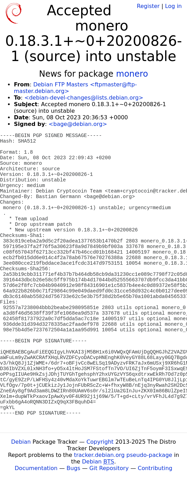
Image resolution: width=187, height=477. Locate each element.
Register (148, 6)
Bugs (73, 468)
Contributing (155, 468)
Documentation (36, 468)
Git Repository (109, 468)
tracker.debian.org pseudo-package (123, 455)
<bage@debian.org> (78, 124)
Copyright (99, 441)
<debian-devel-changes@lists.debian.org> (83, 97)
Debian (21, 441)
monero (132, 74)
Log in (173, 6)
